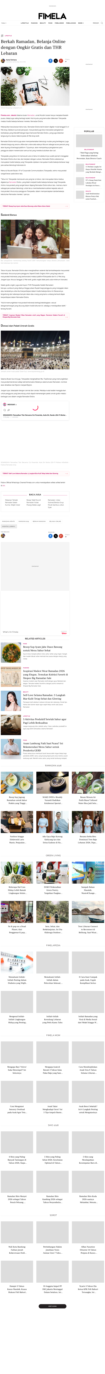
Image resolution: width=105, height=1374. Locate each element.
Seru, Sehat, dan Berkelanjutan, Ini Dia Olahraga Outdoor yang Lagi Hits (52, 929)
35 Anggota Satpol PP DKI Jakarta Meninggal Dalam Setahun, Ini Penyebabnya (52, 1289)
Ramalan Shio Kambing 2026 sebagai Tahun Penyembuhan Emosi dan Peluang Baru (52, 1199)
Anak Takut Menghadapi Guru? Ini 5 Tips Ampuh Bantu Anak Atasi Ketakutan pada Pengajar (52, 1109)
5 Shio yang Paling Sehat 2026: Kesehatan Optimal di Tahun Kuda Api (52, 1160)
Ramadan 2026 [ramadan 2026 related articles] (53, 766)
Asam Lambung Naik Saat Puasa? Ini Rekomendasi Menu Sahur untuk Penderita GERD (43, 747)
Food (25, 643)
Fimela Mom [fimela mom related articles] (53, 1035)
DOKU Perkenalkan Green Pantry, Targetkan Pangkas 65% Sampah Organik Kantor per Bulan (52, 890)
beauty (43, 23)
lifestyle (25, 23)
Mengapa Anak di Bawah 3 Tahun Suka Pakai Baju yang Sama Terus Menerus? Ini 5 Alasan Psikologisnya (52, 1070)
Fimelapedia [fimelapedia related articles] (53, 945)
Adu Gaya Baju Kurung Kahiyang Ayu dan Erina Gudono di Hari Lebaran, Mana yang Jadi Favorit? (52, 839)
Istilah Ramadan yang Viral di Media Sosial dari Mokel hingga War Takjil (88, 1019)
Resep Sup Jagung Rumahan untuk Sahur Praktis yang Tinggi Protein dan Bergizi (17, 800)
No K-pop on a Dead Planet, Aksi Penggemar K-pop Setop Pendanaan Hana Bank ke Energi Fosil (17, 929)
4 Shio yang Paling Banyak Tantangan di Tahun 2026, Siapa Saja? (17, 1160)
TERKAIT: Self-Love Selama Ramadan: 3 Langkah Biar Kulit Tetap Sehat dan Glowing (30, 473)
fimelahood (71, 23)
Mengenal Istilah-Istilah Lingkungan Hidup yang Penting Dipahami (17, 1019)
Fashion (26, 668)
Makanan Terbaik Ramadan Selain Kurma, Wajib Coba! (12, 502)
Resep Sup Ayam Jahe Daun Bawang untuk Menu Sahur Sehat (42, 648)
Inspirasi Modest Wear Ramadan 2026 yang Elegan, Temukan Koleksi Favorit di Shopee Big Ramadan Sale (45, 674)
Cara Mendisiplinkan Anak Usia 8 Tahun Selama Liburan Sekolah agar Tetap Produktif (88, 1070)
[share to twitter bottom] (56, 536)
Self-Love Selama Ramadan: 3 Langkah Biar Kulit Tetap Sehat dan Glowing (44, 697)
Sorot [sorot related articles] (53, 1215)
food (50, 23)
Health (88, 191)
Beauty (25, 692)
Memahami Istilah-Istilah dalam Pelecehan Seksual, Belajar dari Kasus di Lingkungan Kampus (52, 980)
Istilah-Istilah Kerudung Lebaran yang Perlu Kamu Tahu (52, 1019)
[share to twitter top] (56, 61)
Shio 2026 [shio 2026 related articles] (53, 1125)
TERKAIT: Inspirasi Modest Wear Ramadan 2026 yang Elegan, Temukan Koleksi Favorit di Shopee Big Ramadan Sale (34, 316)
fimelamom (59, 23)
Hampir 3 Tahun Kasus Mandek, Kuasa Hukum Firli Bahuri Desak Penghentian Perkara (17, 1289)
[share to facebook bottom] (50, 536)
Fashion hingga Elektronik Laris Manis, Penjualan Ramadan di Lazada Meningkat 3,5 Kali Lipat (17, 839)
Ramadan (31, 115)
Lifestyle (26, 716)
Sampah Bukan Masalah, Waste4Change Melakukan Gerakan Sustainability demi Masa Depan (88, 890)
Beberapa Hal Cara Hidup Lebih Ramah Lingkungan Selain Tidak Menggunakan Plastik (17, 890)
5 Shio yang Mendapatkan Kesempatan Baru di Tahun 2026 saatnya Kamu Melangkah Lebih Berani (88, 1160)
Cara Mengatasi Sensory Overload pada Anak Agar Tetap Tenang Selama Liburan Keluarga (16, 1109)
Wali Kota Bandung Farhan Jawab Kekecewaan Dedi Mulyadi (16, 1250)
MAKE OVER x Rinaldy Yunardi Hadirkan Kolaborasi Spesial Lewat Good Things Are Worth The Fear (52, 800)
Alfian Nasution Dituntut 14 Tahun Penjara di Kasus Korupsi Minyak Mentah (88, 1250)
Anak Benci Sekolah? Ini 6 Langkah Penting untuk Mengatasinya (88, 1109)
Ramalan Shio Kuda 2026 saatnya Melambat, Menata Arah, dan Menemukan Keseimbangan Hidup (88, 1199)
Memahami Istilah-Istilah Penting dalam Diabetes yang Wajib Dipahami (17, 980)
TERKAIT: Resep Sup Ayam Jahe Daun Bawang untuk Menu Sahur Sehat (26, 206)
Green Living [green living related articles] (53, 856)
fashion (34, 23)
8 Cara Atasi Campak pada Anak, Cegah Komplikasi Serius (88, 980)
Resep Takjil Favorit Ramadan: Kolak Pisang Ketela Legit (34, 502)
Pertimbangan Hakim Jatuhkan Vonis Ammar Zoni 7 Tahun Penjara (52, 1250)
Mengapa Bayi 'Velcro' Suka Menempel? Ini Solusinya (17, 1070)
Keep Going (52, 1306)
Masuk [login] (96, 23)
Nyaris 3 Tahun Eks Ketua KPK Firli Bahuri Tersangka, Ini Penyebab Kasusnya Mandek (88, 1289)
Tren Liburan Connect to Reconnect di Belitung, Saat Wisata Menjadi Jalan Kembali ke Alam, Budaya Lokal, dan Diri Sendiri (88, 929)
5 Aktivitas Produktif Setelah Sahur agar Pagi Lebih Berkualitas (44, 721)
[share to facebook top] (50, 61)
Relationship (89, 149)
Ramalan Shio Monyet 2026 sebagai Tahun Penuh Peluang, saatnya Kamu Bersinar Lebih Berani (17, 1199)
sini (4, 486)
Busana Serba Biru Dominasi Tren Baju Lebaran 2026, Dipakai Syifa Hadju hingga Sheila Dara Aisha (88, 839)
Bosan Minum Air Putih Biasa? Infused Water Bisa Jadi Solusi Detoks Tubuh (88, 800)
